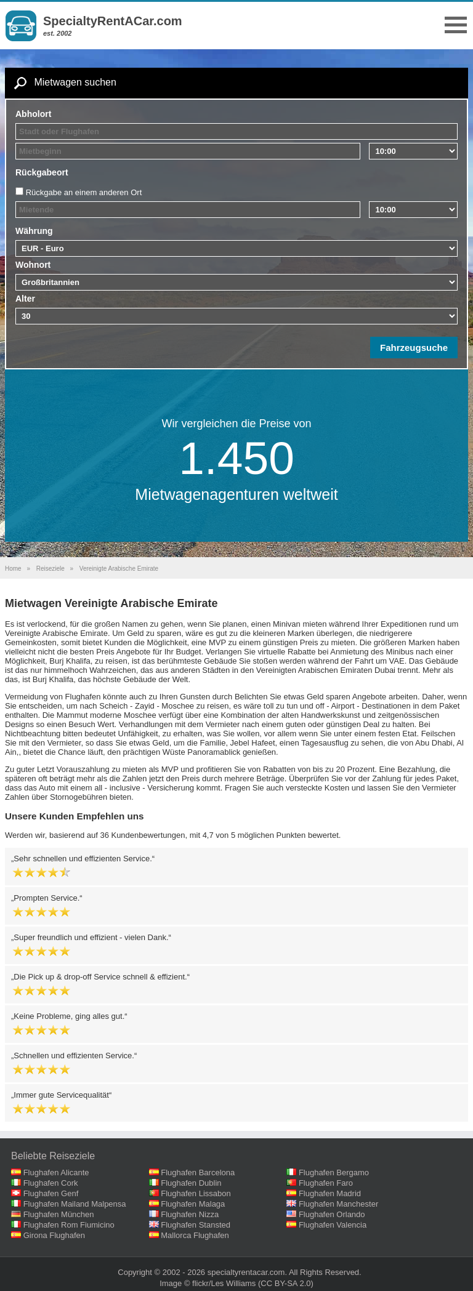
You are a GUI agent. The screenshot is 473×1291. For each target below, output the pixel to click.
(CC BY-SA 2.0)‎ (285, 1283)
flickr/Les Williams (224, 1283)
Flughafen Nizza (190, 1214)
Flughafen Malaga (193, 1204)
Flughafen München (58, 1214)
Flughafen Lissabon (195, 1193)
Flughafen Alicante (56, 1172)
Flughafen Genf (51, 1193)
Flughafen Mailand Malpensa (74, 1204)
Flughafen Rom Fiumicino (69, 1224)
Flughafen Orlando (332, 1214)
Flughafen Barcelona (198, 1172)
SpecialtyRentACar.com (112, 21)
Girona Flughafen (54, 1235)
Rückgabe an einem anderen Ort (84, 192)
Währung (34, 231)
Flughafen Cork (50, 1183)
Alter (25, 299)
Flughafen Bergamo (334, 1172)
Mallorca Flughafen (195, 1235)
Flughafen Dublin (191, 1183)
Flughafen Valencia (332, 1224)
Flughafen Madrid (330, 1193)
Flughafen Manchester (338, 1204)
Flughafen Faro (326, 1183)
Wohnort (33, 265)
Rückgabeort (41, 172)
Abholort (33, 114)
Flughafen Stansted (195, 1224)
